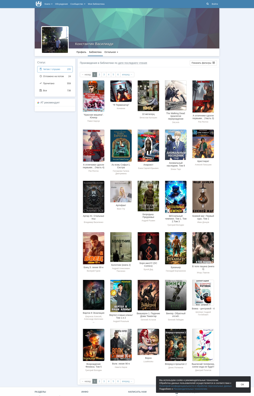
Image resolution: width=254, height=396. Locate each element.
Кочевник (121, 108)
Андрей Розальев (121, 321)
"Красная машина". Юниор (94, 116)
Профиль (81, 52)
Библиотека (95, 52)
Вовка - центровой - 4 (203, 308)
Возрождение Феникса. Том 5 (94, 365)
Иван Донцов (203, 222)
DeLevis (175, 122)
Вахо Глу (121, 209)
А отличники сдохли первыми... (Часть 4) (93, 166)
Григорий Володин (175, 225)
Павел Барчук (93, 121)
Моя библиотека (96, 4)
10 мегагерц (148, 114)
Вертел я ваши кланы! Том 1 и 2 (121, 316)
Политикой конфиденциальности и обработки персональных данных (195, 386)
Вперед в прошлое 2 (175, 364)
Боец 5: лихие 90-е (94, 267)
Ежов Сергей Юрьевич (148, 168)
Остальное (111, 52)
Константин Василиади (94, 44)
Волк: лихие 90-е (121, 363)
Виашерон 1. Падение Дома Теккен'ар (148, 314)
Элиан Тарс (176, 169)
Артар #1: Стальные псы (93, 217)
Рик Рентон (203, 122)
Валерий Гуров (93, 271)
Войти (215, 4)
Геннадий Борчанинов (176, 271)
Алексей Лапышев (203, 165)
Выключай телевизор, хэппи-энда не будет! (203, 365)
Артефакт (121, 205)
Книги (48, 4)
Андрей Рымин (148, 220)
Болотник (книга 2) (121, 265)
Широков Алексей (93, 316)
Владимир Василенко (93, 222)
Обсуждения (61, 4)
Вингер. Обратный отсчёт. (175, 314)
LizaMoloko (148, 361)
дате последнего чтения (132, 63)
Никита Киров (121, 367)
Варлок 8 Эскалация (93, 313)
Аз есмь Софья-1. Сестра (121, 166)
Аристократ (203, 161)
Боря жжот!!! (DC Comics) (148, 264)
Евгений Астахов (148, 320)
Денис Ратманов (175, 367)
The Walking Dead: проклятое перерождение (175, 116)
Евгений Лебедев (176, 320)
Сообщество (77, 4)
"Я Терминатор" (121, 105)
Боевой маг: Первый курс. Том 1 (203, 217)
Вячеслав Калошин (148, 118)
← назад (86, 74)
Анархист (148, 164)
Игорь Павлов (203, 273)
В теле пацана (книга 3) (203, 267)
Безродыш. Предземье (148, 215)
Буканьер (176, 267)
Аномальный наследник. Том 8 (176, 164)
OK (242, 384)
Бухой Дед (148, 269)
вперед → (127, 74)
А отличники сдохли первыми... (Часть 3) (203, 117)
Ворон (148, 358)
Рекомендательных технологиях (190, 389)
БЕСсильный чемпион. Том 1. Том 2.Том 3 (176, 219)
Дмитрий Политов (203, 370)
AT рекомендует (50, 102)
